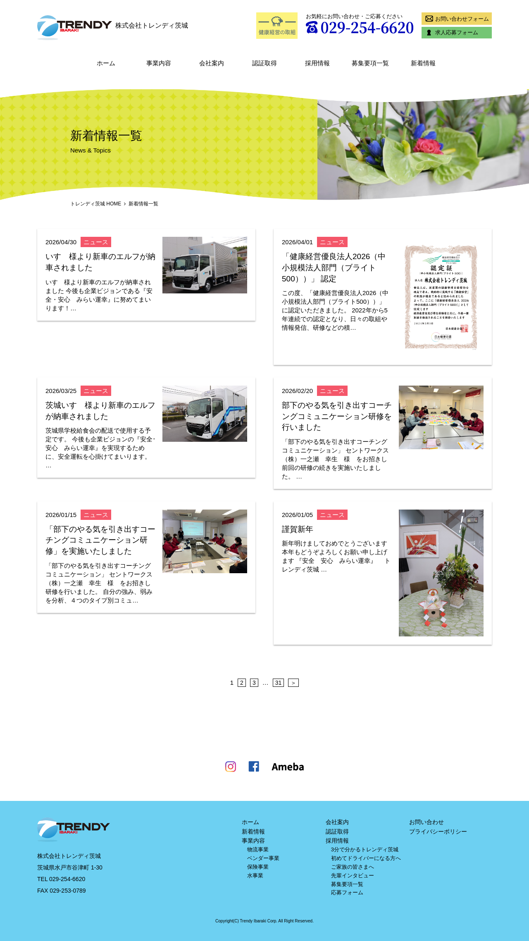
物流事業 (258, 849)
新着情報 (423, 63)
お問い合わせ (426, 822)
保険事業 (258, 867)
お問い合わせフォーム (456, 18)
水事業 (255, 875)
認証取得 (264, 63)
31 (278, 682)
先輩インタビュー (352, 875)
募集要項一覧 (370, 63)
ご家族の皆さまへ (352, 867)
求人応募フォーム (450, 32)
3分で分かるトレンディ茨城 (364, 849)
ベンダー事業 (263, 858)
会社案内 (211, 63)
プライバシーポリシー (438, 831)
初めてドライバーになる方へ (366, 858)
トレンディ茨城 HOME (95, 204)
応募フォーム (347, 892)
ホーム (106, 63)
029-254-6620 (67, 879)
